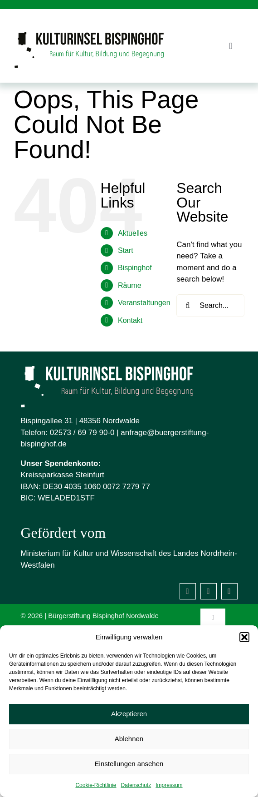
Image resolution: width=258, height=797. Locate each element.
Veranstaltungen (144, 303)
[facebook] (188, 591)
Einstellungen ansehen (129, 763)
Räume (129, 285)
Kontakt (130, 320)
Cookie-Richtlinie (95, 785)
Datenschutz (136, 785)
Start (125, 250)
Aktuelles (132, 233)
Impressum (169, 785)
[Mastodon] (229, 591)
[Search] (187, 305)
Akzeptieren (129, 714)
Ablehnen (129, 739)
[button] (244, 637)
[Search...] (210, 305)
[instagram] (208, 591)
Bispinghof (135, 268)
